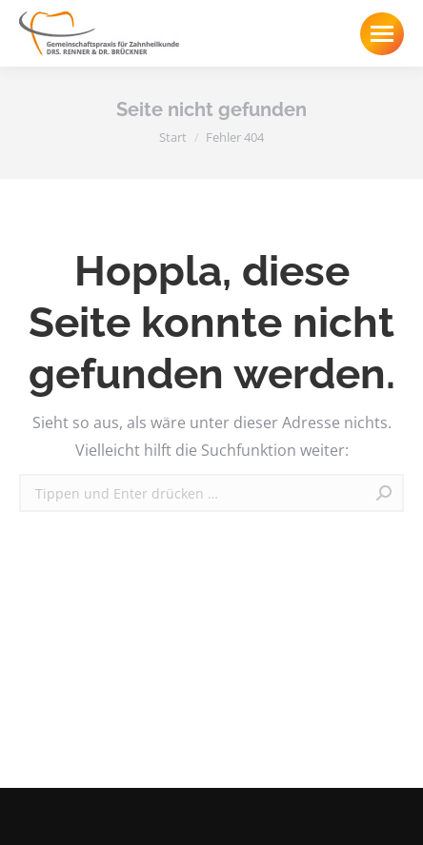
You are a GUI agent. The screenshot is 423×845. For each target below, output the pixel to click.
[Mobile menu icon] (382, 33)
